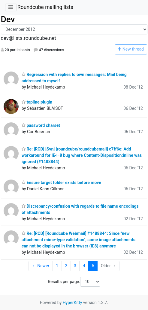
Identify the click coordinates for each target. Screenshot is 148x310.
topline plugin (37, 102)
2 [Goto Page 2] (66, 265)
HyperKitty (72, 302)
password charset (41, 125)
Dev (8, 19)
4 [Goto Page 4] (84, 265)
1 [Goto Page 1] (57, 265)
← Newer (41, 265)
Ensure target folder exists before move (61, 182)
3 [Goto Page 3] (75, 265)
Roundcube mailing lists (45, 7)
